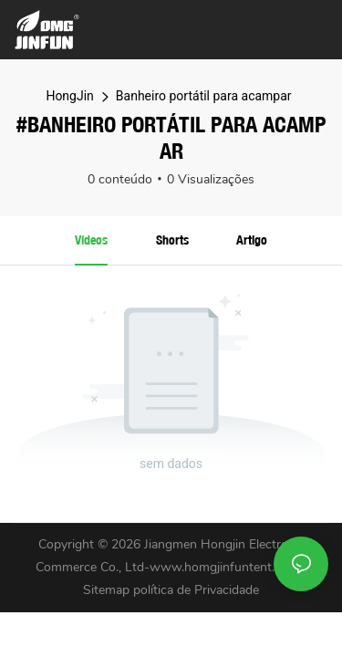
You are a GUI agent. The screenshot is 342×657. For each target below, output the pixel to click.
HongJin (69, 96)
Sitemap (108, 590)
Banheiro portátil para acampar (204, 96)
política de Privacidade (196, 590)
